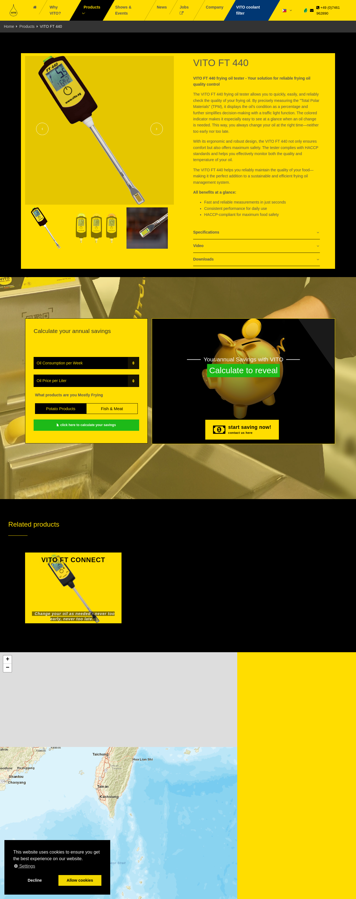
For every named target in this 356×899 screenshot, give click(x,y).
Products (26, 26)
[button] (7, 660)
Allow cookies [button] (80, 880)
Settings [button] (24, 866)
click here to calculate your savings (86, 425)
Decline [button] (35, 880)
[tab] (256, 232)
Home (9, 26)
